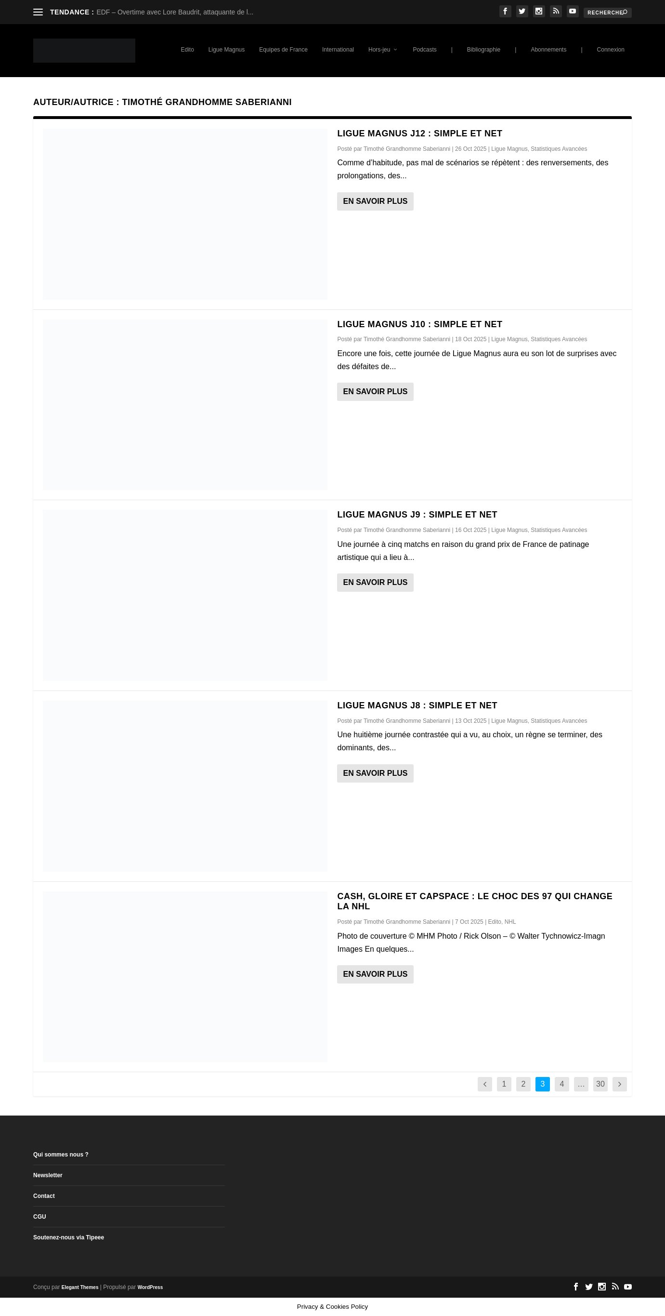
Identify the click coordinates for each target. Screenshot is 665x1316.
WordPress (150, 1287)
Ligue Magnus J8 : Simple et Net (417, 705)
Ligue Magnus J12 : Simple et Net (419, 133)
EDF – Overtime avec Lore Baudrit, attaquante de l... (174, 12)
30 (600, 1084)
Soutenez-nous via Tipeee (68, 1237)
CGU (39, 1216)
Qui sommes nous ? (61, 1154)
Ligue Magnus (227, 49)
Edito (187, 49)
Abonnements (548, 49)
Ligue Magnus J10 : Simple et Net (419, 324)
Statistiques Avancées (559, 149)
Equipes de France (283, 49)
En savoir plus (375, 201)
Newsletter (48, 1175)
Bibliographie (483, 49)
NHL (510, 921)
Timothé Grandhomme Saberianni (407, 149)
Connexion (611, 49)
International (338, 49)
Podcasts (424, 49)
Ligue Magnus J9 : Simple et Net (417, 514)
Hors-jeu (379, 49)
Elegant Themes (80, 1287)
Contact (44, 1196)
